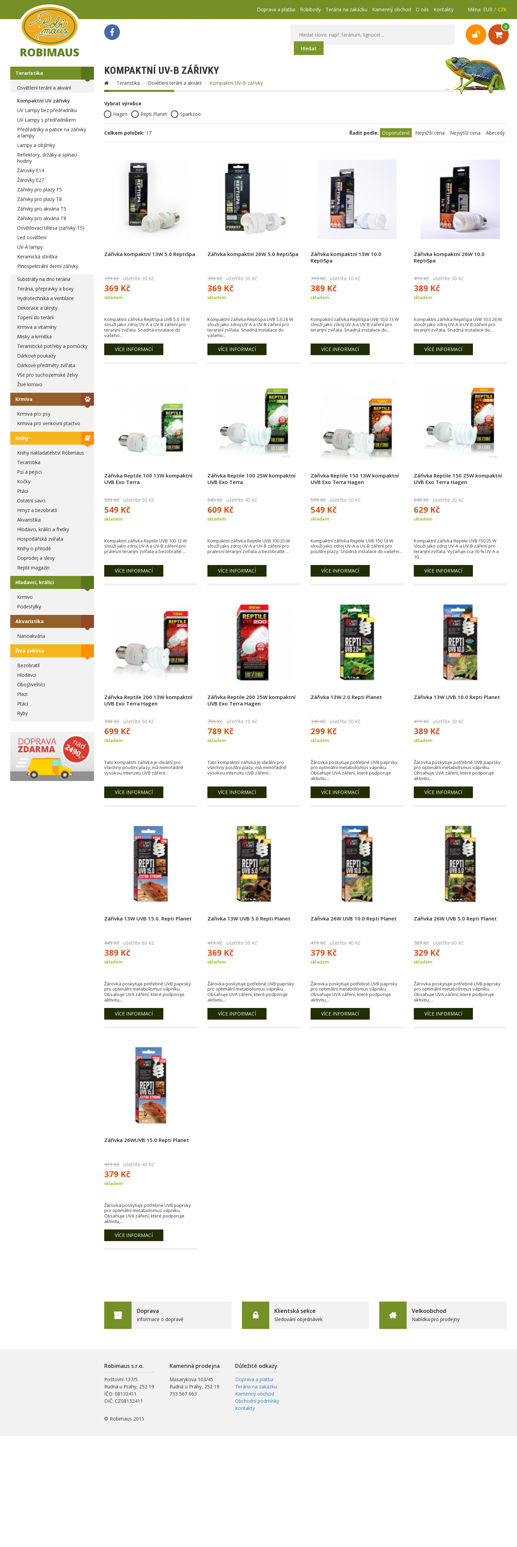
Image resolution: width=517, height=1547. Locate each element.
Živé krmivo (29, 384)
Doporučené (396, 133)
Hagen (115, 114)
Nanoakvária (31, 636)
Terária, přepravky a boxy (45, 288)
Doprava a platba (276, 9)
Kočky (23, 481)
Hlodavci (26, 675)
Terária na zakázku (346, 9)
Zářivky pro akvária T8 (41, 218)
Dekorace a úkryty (37, 308)
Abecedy (495, 133)
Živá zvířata (29, 650)
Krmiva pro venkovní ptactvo (48, 423)
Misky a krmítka (34, 336)
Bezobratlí (28, 665)
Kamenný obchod (391, 9)
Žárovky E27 (30, 180)
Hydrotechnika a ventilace (45, 298)
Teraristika (29, 73)
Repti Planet (149, 114)
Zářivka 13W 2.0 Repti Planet (346, 697)
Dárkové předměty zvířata (46, 365)
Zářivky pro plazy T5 (39, 189)
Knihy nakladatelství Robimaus (50, 452)
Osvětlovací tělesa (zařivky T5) (50, 228)
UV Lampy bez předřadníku (47, 110)
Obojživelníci (31, 684)
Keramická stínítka (37, 256)
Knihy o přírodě (34, 548)
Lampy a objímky (36, 145)
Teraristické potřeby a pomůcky (52, 346)
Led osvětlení (31, 237)
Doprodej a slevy (36, 558)
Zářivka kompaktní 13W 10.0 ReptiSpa (346, 257)
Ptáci (22, 491)
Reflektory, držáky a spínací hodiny (47, 157)
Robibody (310, 9)
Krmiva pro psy (33, 414)
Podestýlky (29, 606)
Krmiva (23, 399)
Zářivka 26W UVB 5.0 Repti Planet (455, 918)
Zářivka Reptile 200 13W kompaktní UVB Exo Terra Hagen (148, 700)
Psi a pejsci (29, 472)
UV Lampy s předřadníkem (46, 120)
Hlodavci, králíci (34, 582)
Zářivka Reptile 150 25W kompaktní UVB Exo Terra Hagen (458, 478)
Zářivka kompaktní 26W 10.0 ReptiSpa (449, 257)
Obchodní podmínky (257, 1401)
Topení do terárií (35, 317)
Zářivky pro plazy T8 (39, 199)
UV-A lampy (30, 247)
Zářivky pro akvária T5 (41, 208)
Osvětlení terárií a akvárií (44, 87)
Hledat (309, 48)
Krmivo (25, 597)
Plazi (22, 694)
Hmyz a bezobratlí (37, 510)
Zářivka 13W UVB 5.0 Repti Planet (248, 918)
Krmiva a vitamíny (36, 327)
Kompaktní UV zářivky (43, 100)
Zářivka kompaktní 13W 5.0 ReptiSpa (149, 254)
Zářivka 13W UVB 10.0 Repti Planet (457, 697)
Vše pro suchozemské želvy (47, 375)
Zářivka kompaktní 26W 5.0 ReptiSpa (252, 254)
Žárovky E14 (30, 170)
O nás (422, 9)
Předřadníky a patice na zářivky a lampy (51, 132)
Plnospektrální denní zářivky (47, 266)
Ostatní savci (31, 500)
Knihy (22, 438)
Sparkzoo (186, 114)
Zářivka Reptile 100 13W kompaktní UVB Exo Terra (148, 478)
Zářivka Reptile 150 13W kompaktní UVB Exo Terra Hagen (355, 478)
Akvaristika (29, 519)
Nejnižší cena (430, 133)
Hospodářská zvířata (40, 539)
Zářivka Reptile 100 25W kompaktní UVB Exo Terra (251, 478)
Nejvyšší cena (465, 133)
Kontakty (443, 9)
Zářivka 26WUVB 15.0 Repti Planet (146, 1139)
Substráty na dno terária (43, 279)
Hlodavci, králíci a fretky (43, 529)
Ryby (22, 713)
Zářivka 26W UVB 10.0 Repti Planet (354, 918)
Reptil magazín (33, 567)
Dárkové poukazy (36, 355)
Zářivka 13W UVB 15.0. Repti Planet (148, 918)
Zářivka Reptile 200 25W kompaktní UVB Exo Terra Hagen (251, 700)
